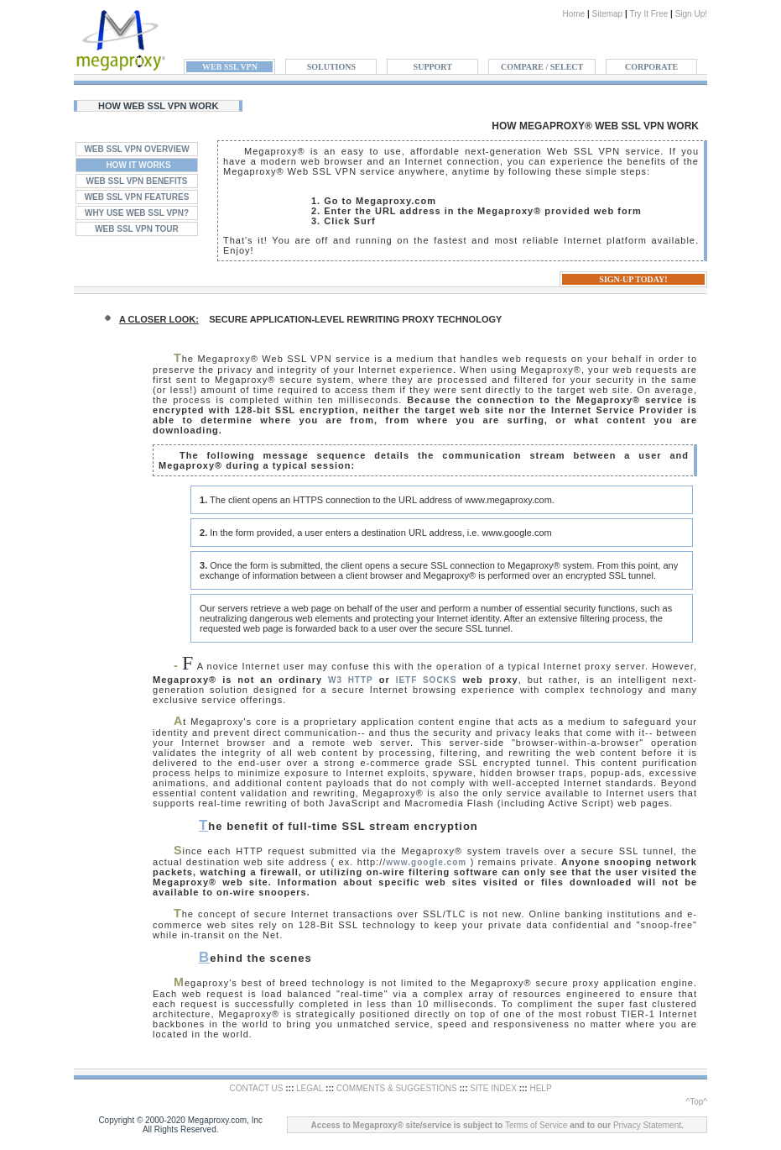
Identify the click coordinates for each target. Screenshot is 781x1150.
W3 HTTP (350, 680)
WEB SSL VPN (230, 66)
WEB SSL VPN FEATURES (137, 197)
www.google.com (426, 862)
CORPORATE (651, 66)
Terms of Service (536, 1125)
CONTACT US (256, 1088)
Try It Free (649, 13)
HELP (540, 1088)
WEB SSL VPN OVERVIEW (136, 149)
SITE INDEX (493, 1088)
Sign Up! (691, 13)
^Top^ (696, 1101)
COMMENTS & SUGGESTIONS (396, 1088)
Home (573, 13)
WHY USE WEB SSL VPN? (137, 213)
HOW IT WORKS (138, 165)
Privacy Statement (647, 1125)
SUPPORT (433, 66)
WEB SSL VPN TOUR (137, 229)
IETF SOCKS (426, 680)
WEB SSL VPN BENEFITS (137, 181)
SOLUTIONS (331, 66)
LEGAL (309, 1088)
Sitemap (606, 13)
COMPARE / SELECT (542, 66)
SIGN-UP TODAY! (633, 279)
